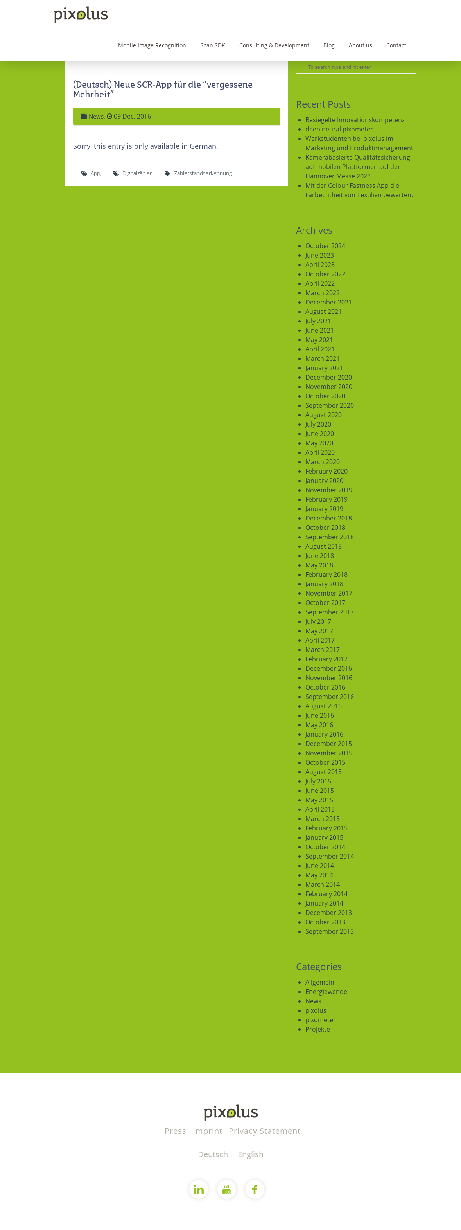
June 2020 (319, 433)
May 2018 (319, 565)
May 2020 (319, 443)
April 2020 (320, 452)
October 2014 (325, 847)
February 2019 (326, 499)
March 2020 (322, 461)
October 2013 (325, 922)
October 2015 (325, 762)
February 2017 (326, 659)
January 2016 (324, 734)
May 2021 (319, 339)
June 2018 (319, 555)
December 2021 (328, 302)
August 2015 (323, 771)
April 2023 (320, 264)
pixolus (315, 1010)
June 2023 (319, 255)
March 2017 (322, 649)
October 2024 (325, 245)
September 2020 (329, 405)
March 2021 (322, 358)
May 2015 (319, 800)
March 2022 (322, 292)
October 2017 (325, 602)
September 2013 (329, 931)
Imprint (209, 1131)
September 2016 (329, 696)
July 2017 (318, 621)
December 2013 (328, 912)
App (95, 173)
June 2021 (319, 330)
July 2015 (318, 781)
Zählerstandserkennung (203, 173)
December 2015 (328, 743)
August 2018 (323, 546)
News (97, 116)
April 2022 (320, 283)
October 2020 (325, 396)
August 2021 (323, 311)
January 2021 (324, 368)
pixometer (320, 1020)
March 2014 (322, 884)
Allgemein (319, 982)
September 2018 (329, 537)
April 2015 (320, 809)
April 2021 (320, 349)
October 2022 (325, 274)
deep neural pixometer (339, 129)
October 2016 (325, 687)
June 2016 (319, 715)
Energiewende (326, 991)
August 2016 (323, 706)
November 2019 (328, 490)
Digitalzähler (137, 173)
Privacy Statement (265, 1131)
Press (177, 1131)
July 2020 (318, 424)
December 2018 (328, 518)
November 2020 (328, 386)
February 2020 (326, 471)
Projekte (317, 1029)
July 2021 (318, 321)
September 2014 (329, 856)
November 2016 (328, 678)
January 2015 (324, 837)
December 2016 (328, 668)
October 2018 (325, 527)
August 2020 (323, 415)
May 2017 (319, 631)
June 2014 (319, 865)
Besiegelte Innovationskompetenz (355, 119)
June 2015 (319, 790)
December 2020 (328, 377)
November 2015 (328, 753)
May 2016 (319, 724)
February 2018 (326, 574)
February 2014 (326, 894)
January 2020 (324, 480)
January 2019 (324, 508)
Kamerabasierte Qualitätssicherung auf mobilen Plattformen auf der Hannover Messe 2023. (357, 166)
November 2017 (328, 593)
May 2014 (319, 875)
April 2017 (320, 640)
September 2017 (329, 612)
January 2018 (324, 584)
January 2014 (324, 903)
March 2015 (322, 818)
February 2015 (326, 828)
